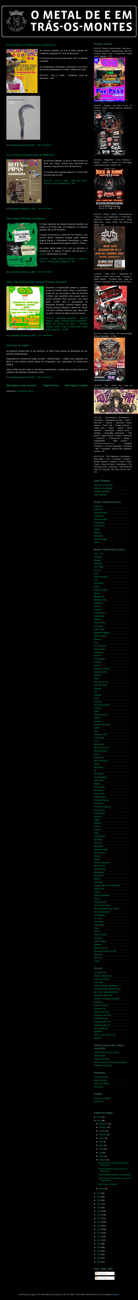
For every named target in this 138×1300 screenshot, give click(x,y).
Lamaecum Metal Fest (103, 995)
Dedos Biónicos (100, 1080)
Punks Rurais (99, 810)
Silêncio (97, 859)
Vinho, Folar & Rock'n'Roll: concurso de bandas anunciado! (36, 282)
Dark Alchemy (99, 623)
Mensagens (101, 1273)
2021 (99, 1204)
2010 (99, 1244)
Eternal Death (99, 659)
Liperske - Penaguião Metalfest (107, 999)
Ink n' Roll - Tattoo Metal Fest (106, 992)
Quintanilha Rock (101, 1018)
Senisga (97, 856)
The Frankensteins (101, 912)
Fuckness (98, 662)
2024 (99, 1193)
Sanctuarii (98, 843)
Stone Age (98, 882)
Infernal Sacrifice (101, 715)
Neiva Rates (99, 757)
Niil (95, 770)
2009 (99, 1247)
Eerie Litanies (99, 649)
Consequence (99, 613)
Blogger (116, 1294)
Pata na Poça (99, 787)
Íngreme (97, 718)
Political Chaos (100, 797)
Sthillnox (97, 879)
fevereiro (103, 1160)
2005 (99, 1262)
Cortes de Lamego (101, 979)
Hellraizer (98, 695)
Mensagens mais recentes (21, 385)
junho (101, 1145)
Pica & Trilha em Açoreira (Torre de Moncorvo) (30, 155)
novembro (103, 1127)
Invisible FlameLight (102, 724)
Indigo (96, 711)
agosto (102, 1138)
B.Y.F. (96, 580)
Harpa (96, 679)
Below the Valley (101, 590)
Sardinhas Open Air (102, 1025)
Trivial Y (97, 931)
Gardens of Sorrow (101, 669)
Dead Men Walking (102, 633)
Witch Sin (98, 958)
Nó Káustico (99, 774)
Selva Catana (99, 853)
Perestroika (98, 790)
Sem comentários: (44, 145)
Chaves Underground (103, 976)
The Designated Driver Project (106, 909)
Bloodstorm (98, 603)
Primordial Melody (101, 800)
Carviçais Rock (100, 972)
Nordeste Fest (100, 1009)
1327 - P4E (98, 554)
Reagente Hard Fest (102, 1022)
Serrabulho (98, 536)
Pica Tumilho (99, 794)
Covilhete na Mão (101, 1077)
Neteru (96, 764)
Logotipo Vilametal (101, 491)
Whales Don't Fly (101, 948)
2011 (99, 1240)
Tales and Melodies (102, 895)
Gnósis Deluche (100, 672)
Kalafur (97, 728)
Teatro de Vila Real (102, 1059)
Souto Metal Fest (101, 1028)
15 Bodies (98, 557)
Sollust (96, 542)
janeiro (102, 1189)
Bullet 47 (97, 606)
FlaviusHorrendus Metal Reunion (107, 989)
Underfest (98, 1031)
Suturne (97, 892)
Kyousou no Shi (100, 734)
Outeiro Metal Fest (101, 1012)
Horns (96, 698)
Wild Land (98, 954)
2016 (99, 1222)
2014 (99, 1229)
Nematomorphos (101, 519)
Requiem (97, 830)
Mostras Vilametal (101, 1005)
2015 (99, 1226)
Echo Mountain (100, 646)
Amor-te (97, 570)
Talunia (97, 899)
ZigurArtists (98, 1087)
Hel (95, 692)
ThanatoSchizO (100, 902)
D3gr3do (97, 619)
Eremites (97, 655)
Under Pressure (100, 935)
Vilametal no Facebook (103, 485)
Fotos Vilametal (100, 495)
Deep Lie (97, 639)
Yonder (97, 961)
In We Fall (98, 509)
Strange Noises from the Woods (107, 885)
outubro (102, 1131)
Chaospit (97, 609)
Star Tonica (98, 876)
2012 (99, 1237)
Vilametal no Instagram (103, 488)
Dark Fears (98, 626)
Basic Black (99, 583)
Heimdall (97, 688)
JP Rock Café (99, 1056)
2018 (99, 1215)
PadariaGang (99, 523)
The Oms (98, 918)
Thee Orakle (99, 925)
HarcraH (97, 675)
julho (101, 1142)
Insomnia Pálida (100, 513)
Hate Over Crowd (101, 682)
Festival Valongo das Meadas (106, 986)
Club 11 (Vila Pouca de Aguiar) (106, 1052)
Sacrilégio (98, 839)
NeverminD (98, 767)
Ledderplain (99, 516)
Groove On (98, 1101)
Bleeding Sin (99, 596)
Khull (96, 731)
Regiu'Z (97, 820)
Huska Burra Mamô (102, 705)
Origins (97, 784)
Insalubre (98, 721)
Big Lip (96, 593)
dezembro (103, 1124)
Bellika (96, 587)
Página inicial (51, 385)
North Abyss (99, 780)
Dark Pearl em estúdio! (17, 345)
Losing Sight (99, 738)
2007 (99, 1254)
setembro (103, 1135)
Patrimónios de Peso (102, 1015)
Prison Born (99, 803)
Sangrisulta (98, 846)
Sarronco (97, 533)
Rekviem (97, 823)
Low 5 (96, 741)
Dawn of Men (99, 629)
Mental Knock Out (101, 748)
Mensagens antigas (76, 385)
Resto (96, 833)
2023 (99, 1197)
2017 (99, 1218)
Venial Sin (98, 938)
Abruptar (97, 560)
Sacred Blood (99, 836)
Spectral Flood (100, 869)
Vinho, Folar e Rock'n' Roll (105, 1035)
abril (101, 1153)
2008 (99, 1251)
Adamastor (98, 564)
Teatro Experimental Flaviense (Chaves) (110, 1062)
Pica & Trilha (99, 526)
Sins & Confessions (102, 863)
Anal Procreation (101, 577)
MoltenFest (98, 1002)
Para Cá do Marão (101, 1083)
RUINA (97, 529)
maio (101, 1149)
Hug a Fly (98, 702)
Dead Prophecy (100, 636)
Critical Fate (99, 616)
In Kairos (97, 708)
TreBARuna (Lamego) (103, 1066)
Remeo (97, 826)
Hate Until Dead (100, 685)
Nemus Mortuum (101, 761)
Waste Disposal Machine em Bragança (25, 218)
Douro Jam (98, 982)
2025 (99, 1121)
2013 (99, 1233)
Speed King (99, 872)
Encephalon (99, 652)
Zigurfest (97, 1038)
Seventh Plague (100, 539)
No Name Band (100, 777)
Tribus (96, 928)
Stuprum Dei (99, 889)
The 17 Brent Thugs (102, 905)
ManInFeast (99, 744)
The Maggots (99, 915)
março (102, 1156)
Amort (96, 573)
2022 (99, 1200)
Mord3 (96, 754)
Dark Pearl (98, 506)
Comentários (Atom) (25, 391)
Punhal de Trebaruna (102, 807)
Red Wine (98, 816)
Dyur (96, 642)
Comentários (101, 1278)
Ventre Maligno (100, 941)
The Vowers (99, 922)
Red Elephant (99, 813)
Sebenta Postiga (101, 849)
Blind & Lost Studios (102, 1098)
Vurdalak (97, 945)
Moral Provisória (100, 751)
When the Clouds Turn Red (105, 951)
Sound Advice (99, 866)
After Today (98, 567)
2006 (99, 1258)
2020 (99, 1208)
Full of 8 (97, 665)
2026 (99, 1117)
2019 (99, 1211)
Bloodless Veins (100, 600)
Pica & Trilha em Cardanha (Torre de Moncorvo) (30, 45)
